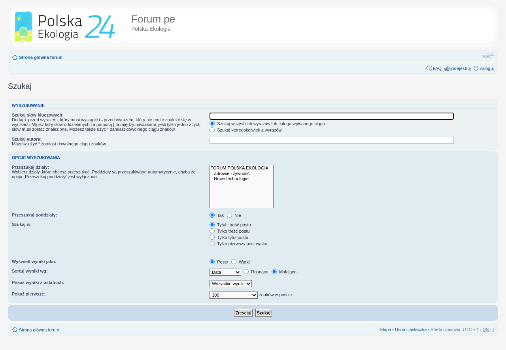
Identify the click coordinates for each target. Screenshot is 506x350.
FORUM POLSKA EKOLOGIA (241, 168)
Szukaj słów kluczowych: (38, 115)
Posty (219, 262)
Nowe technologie (241, 178)
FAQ (437, 68)
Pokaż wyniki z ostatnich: (38, 282)
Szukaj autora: (27, 139)
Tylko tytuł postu (229, 237)
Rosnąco (256, 271)
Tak (217, 215)
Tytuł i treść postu (230, 224)
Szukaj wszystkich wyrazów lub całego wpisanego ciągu (267, 123)
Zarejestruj (460, 68)
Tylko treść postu (229, 231)
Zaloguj (487, 68)
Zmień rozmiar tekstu (488, 55)
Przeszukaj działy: (30, 167)
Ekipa (385, 329)
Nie (234, 215)
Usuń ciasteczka (411, 329)
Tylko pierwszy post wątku (238, 243)
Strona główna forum (40, 57)
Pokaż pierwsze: (28, 294)
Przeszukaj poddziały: (34, 215)
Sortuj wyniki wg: (29, 271)
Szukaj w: (22, 224)
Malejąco (284, 271)
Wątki (240, 262)
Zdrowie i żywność (241, 173)
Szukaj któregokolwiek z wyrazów (245, 130)
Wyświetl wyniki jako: (34, 261)
